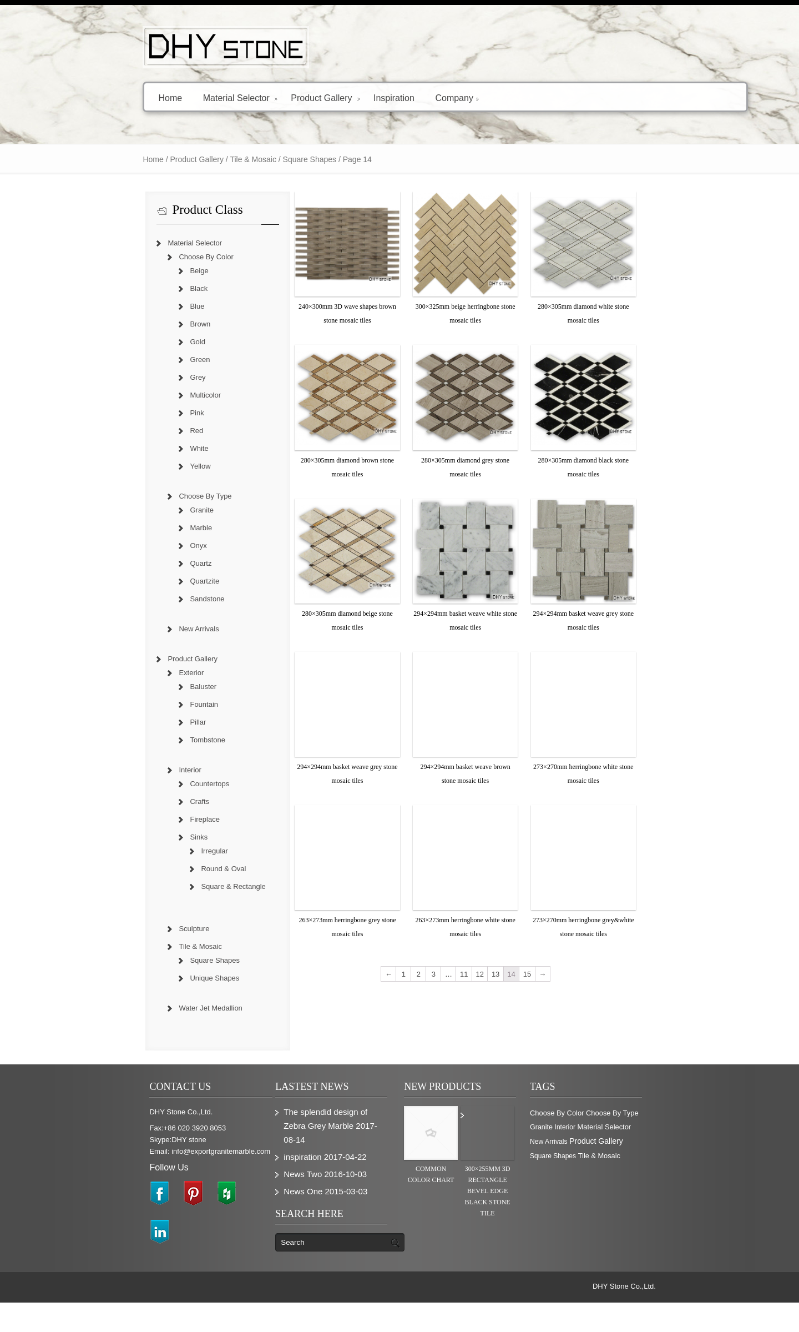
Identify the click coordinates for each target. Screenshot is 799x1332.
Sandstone (158, 599)
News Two (281, 1203)
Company (407, 97)
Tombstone (158, 740)
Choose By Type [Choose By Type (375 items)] (639, 1156)
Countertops (160, 784)
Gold (148, 342)
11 (479, 1081)
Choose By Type (156, 496)
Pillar (149, 722)
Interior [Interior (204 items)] (567, 1171)
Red (147, 430)
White (150, 448)
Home (121, 97)
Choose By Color (157, 257)
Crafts (150, 801)
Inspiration (344, 97)
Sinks (150, 837)
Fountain (155, 704)
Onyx (149, 545)
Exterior (142, 672)
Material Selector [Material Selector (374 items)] (606, 1171)
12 (495, 1081)
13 (511, 1081)
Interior (141, 770)
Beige (150, 271)
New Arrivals (150, 629)
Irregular (165, 851)
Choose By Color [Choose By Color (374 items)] (583, 1156)
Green (151, 359)
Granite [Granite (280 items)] (678, 1156)
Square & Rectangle (184, 886)
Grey (148, 377)
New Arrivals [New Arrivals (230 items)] (653, 1171)
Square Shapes (166, 960)
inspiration (281, 1186)
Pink (148, 413)
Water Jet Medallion (161, 1008)
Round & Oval (174, 868)
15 (543, 1081)
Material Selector (191, 97)
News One (281, 1220)
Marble (152, 528)
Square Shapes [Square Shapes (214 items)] (635, 1185)
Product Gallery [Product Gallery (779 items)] (583, 1184)
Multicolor (156, 395)
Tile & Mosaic (204, 159)
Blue (148, 306)
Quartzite (155, 581)
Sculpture (145, 928)
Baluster (154, 686)
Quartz (152, 563)
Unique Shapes (165, 978)
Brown (151, 324)
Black (150, 288)
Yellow (151, 466)
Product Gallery (276, 97)
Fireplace (155, 819)
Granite (153, 510)
